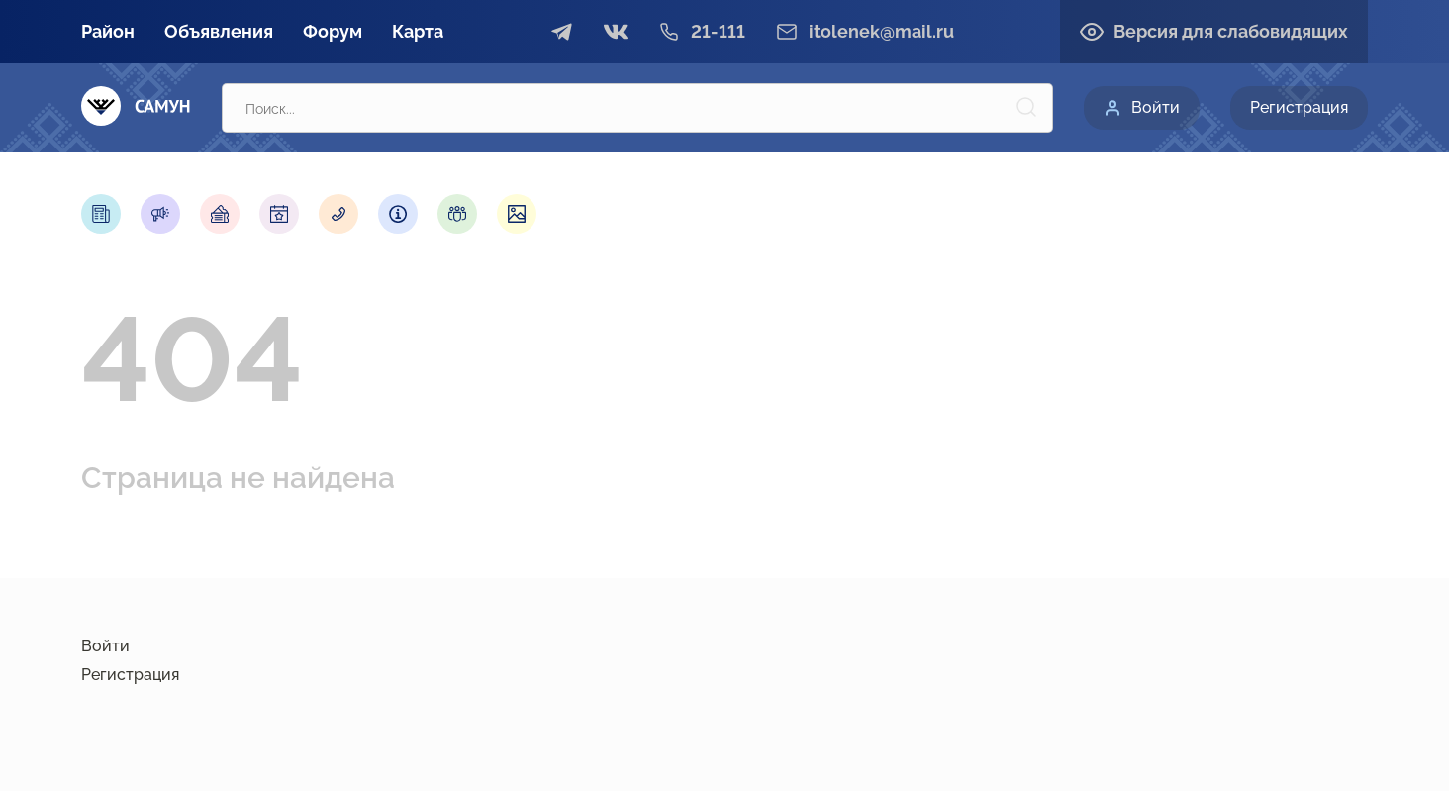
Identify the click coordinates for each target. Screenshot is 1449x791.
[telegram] (562, 32)
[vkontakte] (616, 32)
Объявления (218, 31)
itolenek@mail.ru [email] (881, 32)
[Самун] (136, 107)
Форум (332, 31)
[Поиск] (1026, 108)
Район (108, 31)
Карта (417, 31)
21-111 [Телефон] (718, 32)
